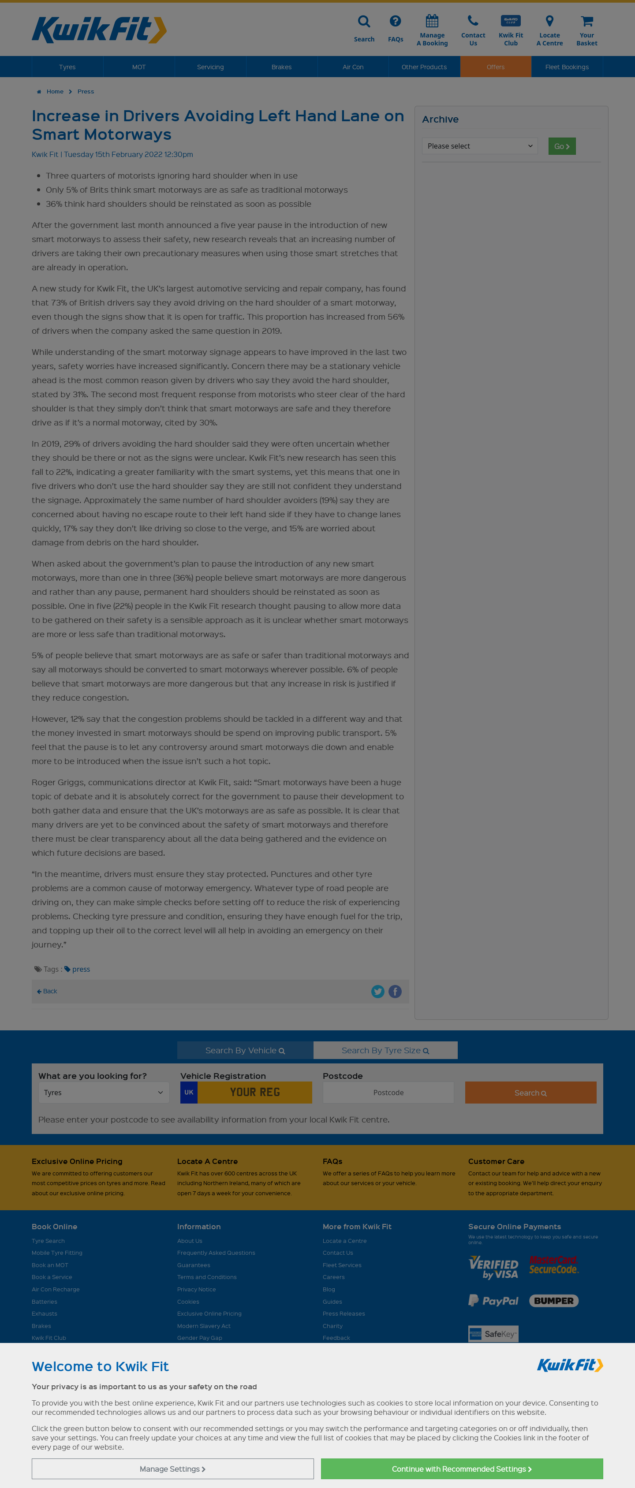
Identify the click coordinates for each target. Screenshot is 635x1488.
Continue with (462, 1468)
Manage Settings (173, 1468)
